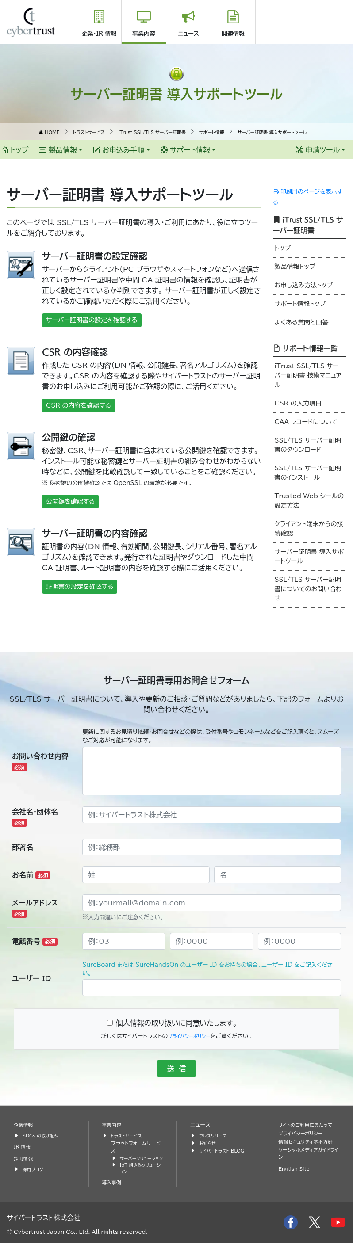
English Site (297, 1187)
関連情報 (233, 34)
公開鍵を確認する (70, 501)
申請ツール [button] (318, 149)
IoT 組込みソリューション (141, 1177)
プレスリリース (215, 1135)
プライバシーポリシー (189, 1036)
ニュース (188, 34)
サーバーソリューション (140, 1162)
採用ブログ (35, 1169)
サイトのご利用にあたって (307, 1129)
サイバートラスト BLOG (216, 1154)
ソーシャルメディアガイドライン (309, 1171)
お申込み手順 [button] (119, 149)
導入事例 (113, 1192)
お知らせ (209, 1143)
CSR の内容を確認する (78, 405)
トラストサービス (129, 1135)
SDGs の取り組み (43, 1135)
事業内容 (143, 34)
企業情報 (25, 1125)
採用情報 (25, 1158)
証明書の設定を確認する (79, 587)
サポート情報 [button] (185, 149)
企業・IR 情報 (99, 34)
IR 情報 (23, 1146)
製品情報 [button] (58, 149)
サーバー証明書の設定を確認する (92, 320)
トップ (15, 149)
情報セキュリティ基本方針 (307, 1154)
